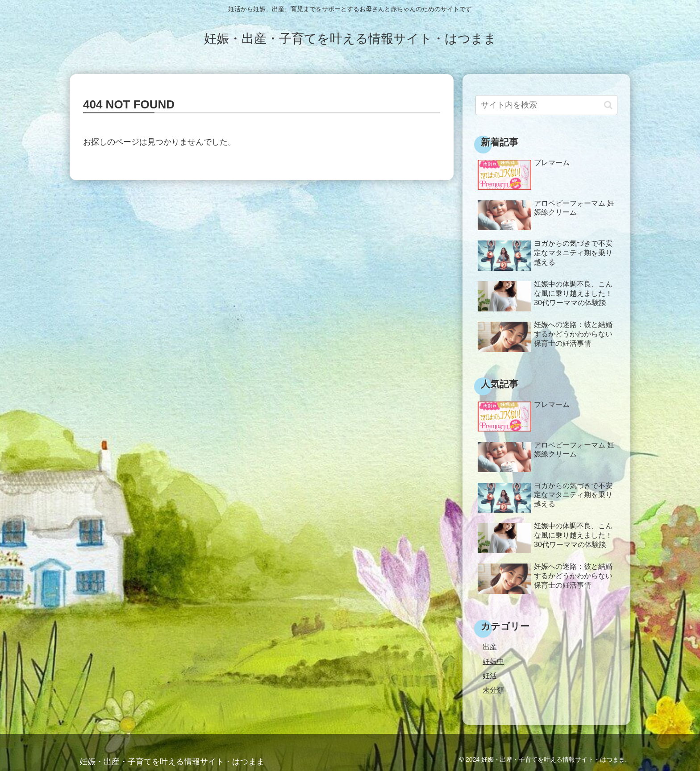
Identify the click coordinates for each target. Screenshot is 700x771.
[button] (608, 105)
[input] (546, 105)
